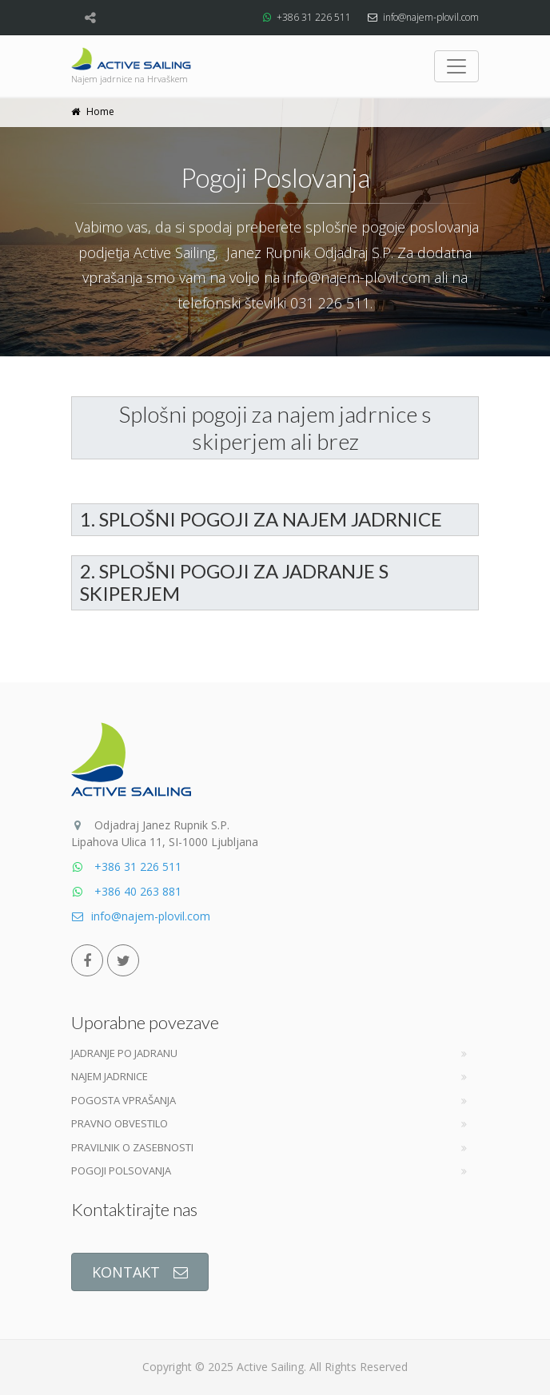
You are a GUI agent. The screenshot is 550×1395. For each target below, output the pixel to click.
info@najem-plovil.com (431, 17)
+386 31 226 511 (314, 17)
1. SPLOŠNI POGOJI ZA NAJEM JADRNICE (261, 519)
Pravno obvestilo (119, 1123)
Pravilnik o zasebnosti (132, 1147)
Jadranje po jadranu (124, 1053)
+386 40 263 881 (126, 891)
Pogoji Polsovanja (121, 1170)
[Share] (90, 17)
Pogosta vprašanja (123, 1100)
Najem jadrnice (109, 1076)
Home (100, 111)
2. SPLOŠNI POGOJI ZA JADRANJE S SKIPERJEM (234, 582)
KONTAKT (140, 1272)
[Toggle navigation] (456, 66)
